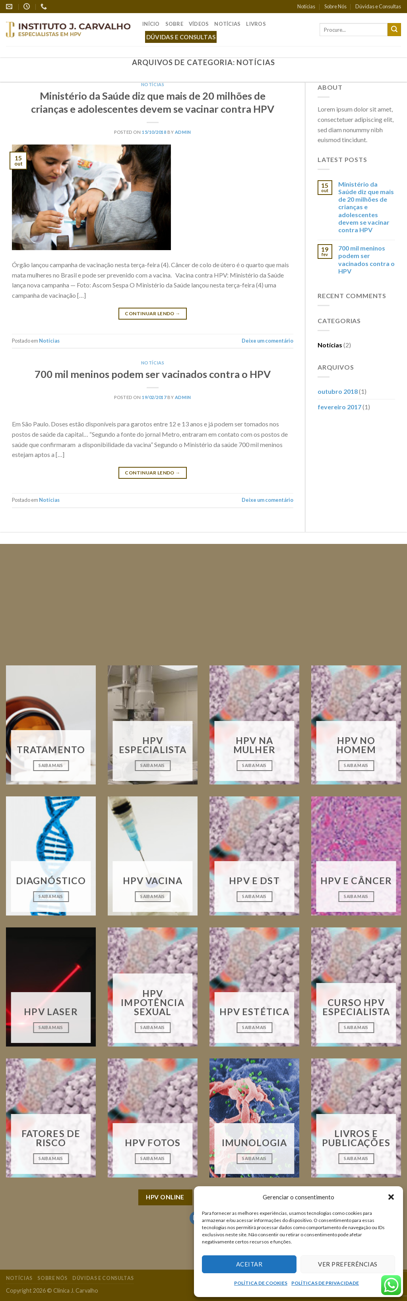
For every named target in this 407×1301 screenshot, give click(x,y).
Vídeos (199, 24)
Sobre (174, 24)
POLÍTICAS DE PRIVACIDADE (325, 1283)
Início (151, 24)
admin (183, 132)
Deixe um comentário (267, 340)
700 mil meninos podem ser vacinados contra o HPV (153, 374)
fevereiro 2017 (339, 407)
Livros (256, 24)
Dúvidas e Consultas (378, 6)
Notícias (306, 6)
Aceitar (249, 1264)
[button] (391, 1197)
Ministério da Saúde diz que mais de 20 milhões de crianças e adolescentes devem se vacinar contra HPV (366, 206)
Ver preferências (347, 1264)
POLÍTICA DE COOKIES (260, 1283)
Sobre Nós (335, 6)
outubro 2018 (338, 391)
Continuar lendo (152, 313)
